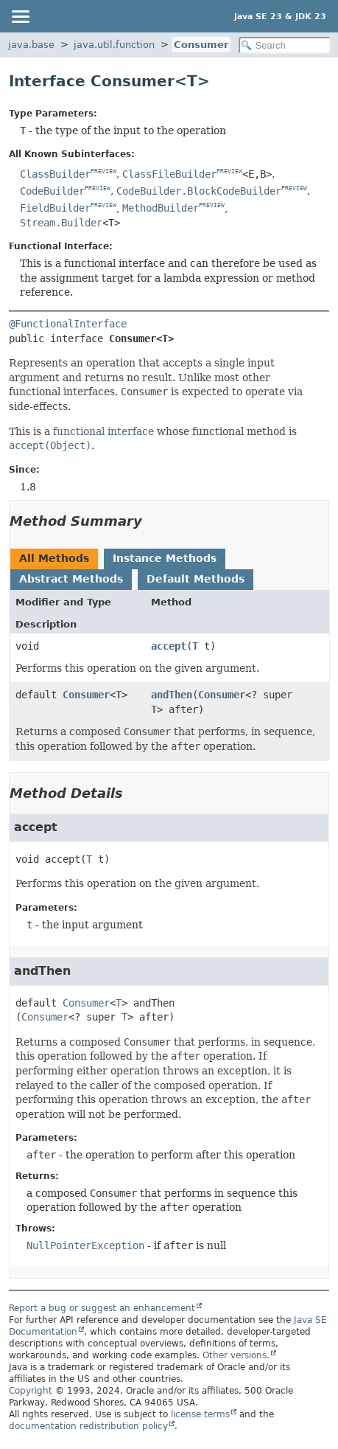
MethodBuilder (160, 208)
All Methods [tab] (54, 558)
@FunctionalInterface (68, 324)
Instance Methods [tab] (164, 558)
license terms (200, 1414)
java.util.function (114, 44)
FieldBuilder (55, 208)
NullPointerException (85, 1245)
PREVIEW (103, 171)
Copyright (30, 1391)
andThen (171, 695)
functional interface (103, 431)
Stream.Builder (61, 223)
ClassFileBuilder (169, 174)
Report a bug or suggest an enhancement (102, 1308)
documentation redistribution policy (88, 1426)
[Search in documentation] (285, 45)
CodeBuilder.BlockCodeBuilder (198, 191)
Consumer (201, 44)
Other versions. (236, 1355)
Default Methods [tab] (195, 579)
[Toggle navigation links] (19, 16)
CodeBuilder (52, 191)
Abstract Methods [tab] (71, 579)
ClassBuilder (55, 174)
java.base (31, 44)
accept (168, 646)
